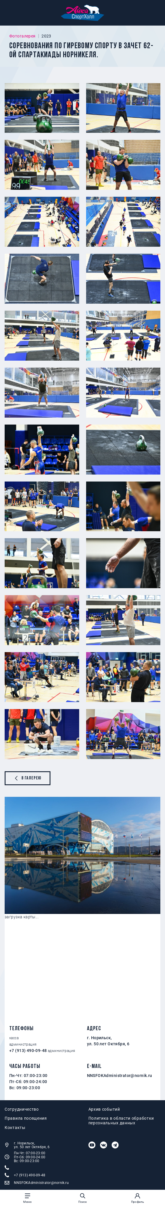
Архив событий (104, 1109)
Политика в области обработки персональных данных (121, 1120)
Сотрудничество (22, 1109)
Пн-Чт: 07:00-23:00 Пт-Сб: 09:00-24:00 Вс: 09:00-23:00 (25, 1157)
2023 (46, 36)
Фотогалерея (22, 36)
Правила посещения (26, 1118)
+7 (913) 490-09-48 (28, 1050)
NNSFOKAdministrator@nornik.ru (119, 1075)
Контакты (15, 1128)
